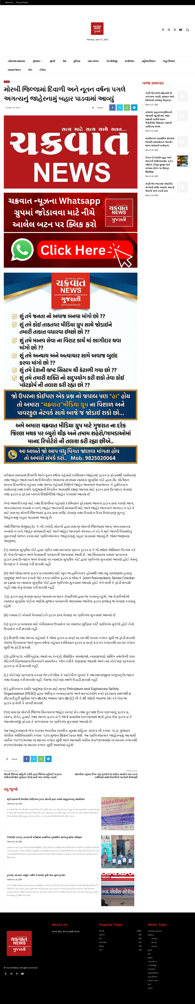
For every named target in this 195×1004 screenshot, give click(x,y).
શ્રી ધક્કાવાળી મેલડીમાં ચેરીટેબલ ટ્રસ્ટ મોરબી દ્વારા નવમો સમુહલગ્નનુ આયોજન (46, 799)
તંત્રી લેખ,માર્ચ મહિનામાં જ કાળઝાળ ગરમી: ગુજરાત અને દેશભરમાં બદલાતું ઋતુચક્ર (159, 97)
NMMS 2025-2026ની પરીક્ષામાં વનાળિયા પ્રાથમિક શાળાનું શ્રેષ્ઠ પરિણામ (44, 837)
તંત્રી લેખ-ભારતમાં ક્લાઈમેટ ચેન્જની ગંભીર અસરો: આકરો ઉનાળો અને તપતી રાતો (159, 187)
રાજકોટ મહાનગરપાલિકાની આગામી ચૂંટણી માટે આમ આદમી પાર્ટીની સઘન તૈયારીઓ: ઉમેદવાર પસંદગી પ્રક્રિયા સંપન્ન (158, 119)
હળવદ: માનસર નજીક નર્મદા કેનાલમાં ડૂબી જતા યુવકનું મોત (36, 875)
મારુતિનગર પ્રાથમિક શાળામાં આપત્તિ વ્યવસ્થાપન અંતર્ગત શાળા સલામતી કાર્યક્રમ (159, 142)
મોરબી (7, 82)
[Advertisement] (34, 29)
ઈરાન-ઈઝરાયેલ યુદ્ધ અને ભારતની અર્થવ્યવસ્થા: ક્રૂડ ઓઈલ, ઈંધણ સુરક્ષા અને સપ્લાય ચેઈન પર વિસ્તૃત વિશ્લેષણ (159, 164)
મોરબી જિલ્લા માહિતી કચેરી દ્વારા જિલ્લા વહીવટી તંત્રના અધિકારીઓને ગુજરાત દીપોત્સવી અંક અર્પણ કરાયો (33, 776)
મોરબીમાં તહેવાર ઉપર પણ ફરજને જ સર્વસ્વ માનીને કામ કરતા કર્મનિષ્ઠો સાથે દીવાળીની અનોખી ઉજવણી (106, 776)
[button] (187, 30)
